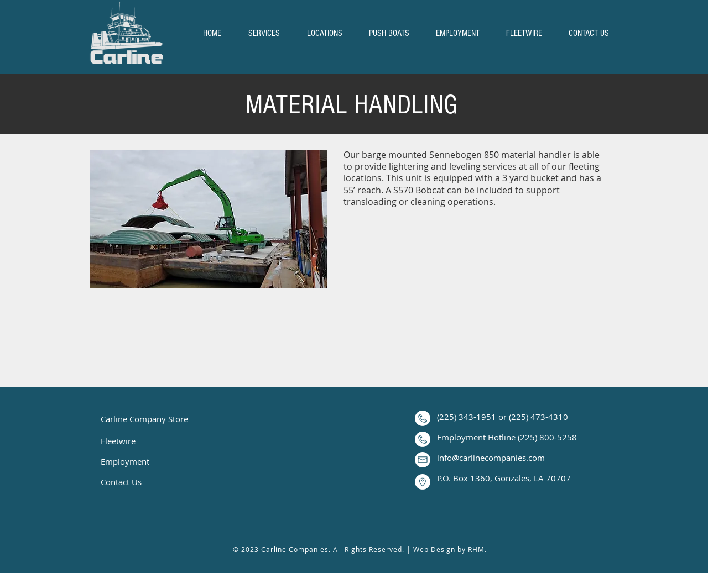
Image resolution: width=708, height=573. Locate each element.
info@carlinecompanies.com (491, 457)
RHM (476, 549)
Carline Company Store (144, 418)
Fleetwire (118, 440)
